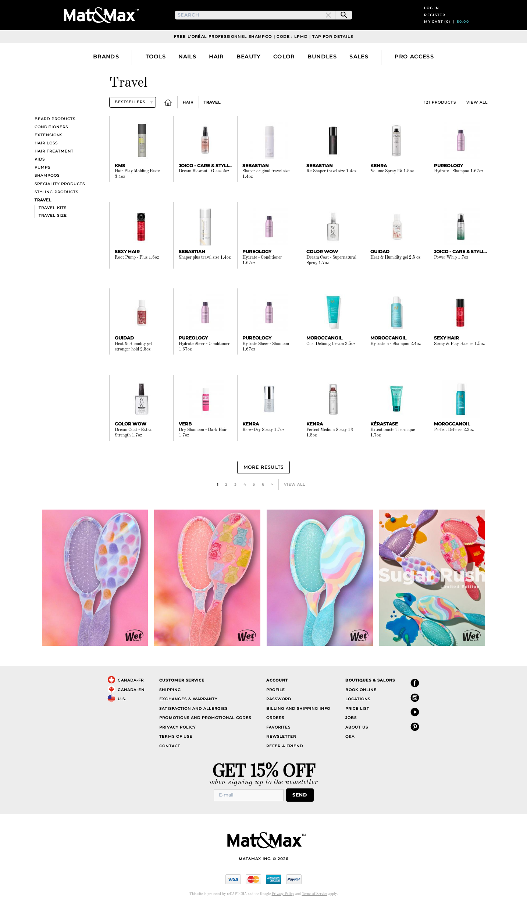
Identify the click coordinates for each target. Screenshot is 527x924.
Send (302, 812)
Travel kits (53, 227)
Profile (275, 707)
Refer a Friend (284, 764)
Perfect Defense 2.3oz (454, 450)
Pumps (42, 187)
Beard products (55, 138)
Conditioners (51, 146)
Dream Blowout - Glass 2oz (204, 191)
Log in (431, 18)
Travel (212, 122)
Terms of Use (175, 754)
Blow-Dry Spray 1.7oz (263, 450)
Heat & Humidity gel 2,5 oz (395, 277)
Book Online (361, 707)
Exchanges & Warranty (188, 717)
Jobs (351, 736)
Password (278, 717)
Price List (357, 726)
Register (434, 25)
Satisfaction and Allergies (193, 726)
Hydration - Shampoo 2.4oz (395, 364)
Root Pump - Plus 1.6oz (137, 277)
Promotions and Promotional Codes (205, 736)
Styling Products (56, 211)
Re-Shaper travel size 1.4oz (331, 191)
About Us (356, 745)
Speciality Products (60, 203)
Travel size (53, 235)
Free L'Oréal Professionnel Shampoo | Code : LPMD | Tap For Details (263, 56)
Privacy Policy (177, 745)
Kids (40, 179)
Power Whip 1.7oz (451, 277)
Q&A (350, 754)
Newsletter (281, 754)
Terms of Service (314, 911)
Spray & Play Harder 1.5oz (459, 364)
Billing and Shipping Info (298, 726)
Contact (169, 764)
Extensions (49, 154)
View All (477, 122)
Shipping (170, 707)
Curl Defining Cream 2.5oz (330, 364)
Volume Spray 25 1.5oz (392, 191)
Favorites (278, 745)
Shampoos (47, 195)
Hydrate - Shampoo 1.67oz (458, 191)
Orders (275, 736)
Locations (357, 717)
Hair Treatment (54, 171)
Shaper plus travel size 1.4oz (205, 277)
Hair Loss (46, 163)
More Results (263, 486)
